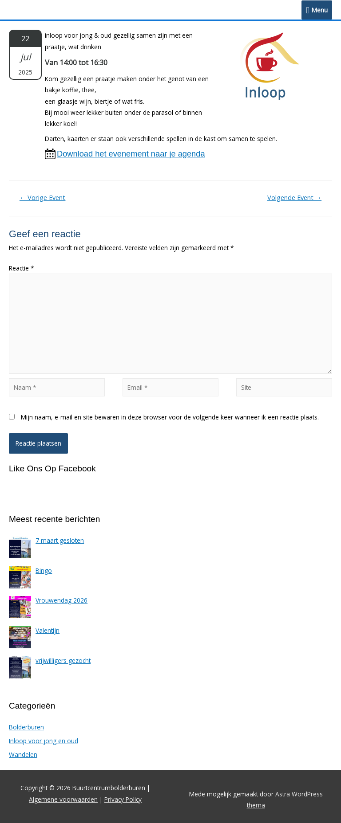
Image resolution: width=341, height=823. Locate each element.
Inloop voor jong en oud (43, 741)
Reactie (21, 268)
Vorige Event (43, 197)
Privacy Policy (123, 799)
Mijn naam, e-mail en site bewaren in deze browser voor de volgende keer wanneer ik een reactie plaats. (170, 417)
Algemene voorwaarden (63, 799)
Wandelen (23, 754)
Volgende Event (294, 197)
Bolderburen (26, 727)
